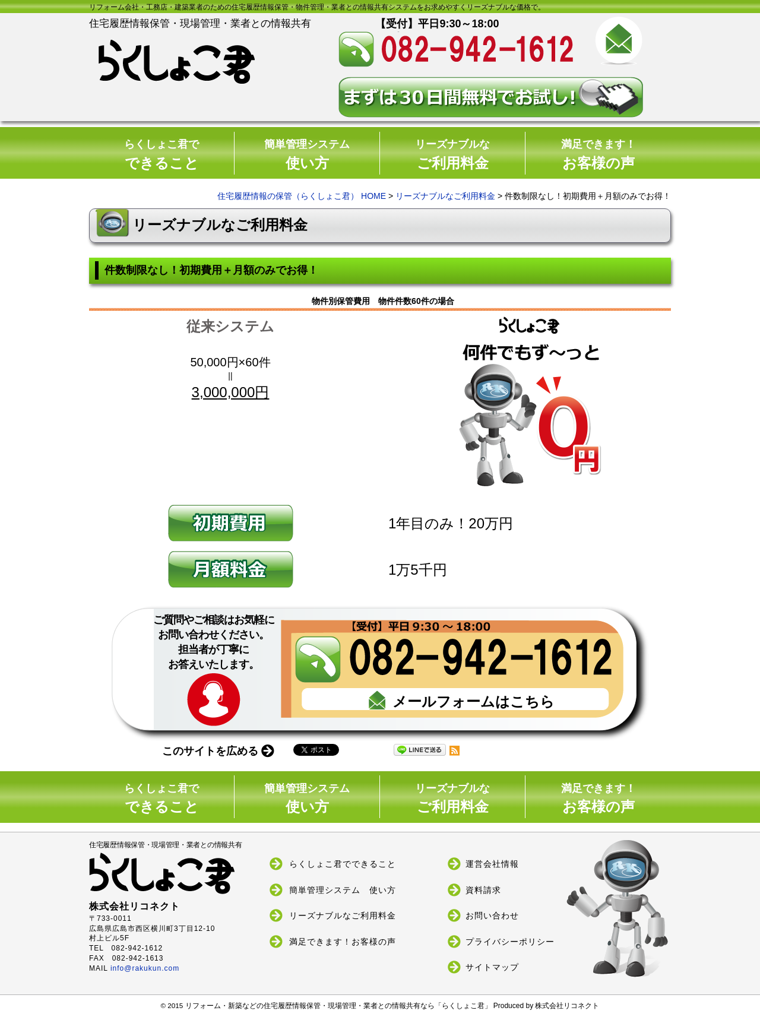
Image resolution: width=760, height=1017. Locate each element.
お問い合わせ (492, 915)
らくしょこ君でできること (342, 864)
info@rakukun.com (144, 968)
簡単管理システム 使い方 (342, 889)
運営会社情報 (492, 864)
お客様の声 (598, 154)
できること (161, 154)
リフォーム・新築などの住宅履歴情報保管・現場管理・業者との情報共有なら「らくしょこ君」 (339, 1005)
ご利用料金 (452, 154)
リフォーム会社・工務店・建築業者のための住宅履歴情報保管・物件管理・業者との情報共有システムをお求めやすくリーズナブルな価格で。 (317, 7)
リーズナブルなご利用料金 (445, 196)
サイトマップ (492, 967)
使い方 (307, 154)
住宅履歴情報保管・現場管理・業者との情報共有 (179, 868)
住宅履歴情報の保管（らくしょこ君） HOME (301, 196)
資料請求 (483, 889)
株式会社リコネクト (567, 1006)
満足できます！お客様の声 (342, 941)
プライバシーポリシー (510, 941)
